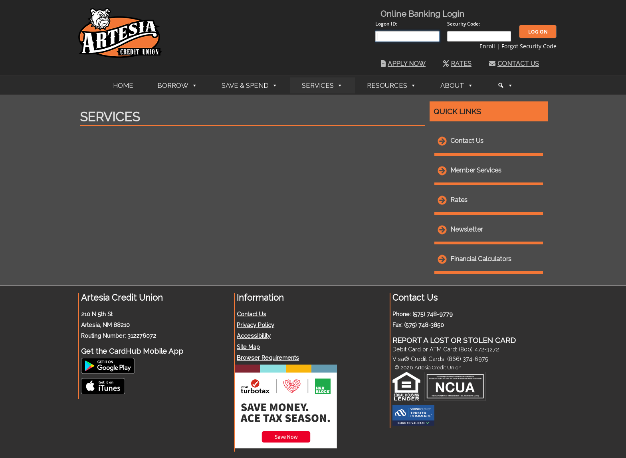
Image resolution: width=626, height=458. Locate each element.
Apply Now (403, 63)
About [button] (452, 85)
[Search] (505, 85)
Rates (457, 63)
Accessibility (254, 335)
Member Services (475, 170)
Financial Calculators (480, 259)
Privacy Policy (255, 324)
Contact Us (514, 63)
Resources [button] (387, 85)
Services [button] (318, 85)
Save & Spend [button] (245, 85)
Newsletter (466, 229)
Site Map (248, 346)
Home (123, 85)
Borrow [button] (172, 85)
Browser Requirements (268, 357)
